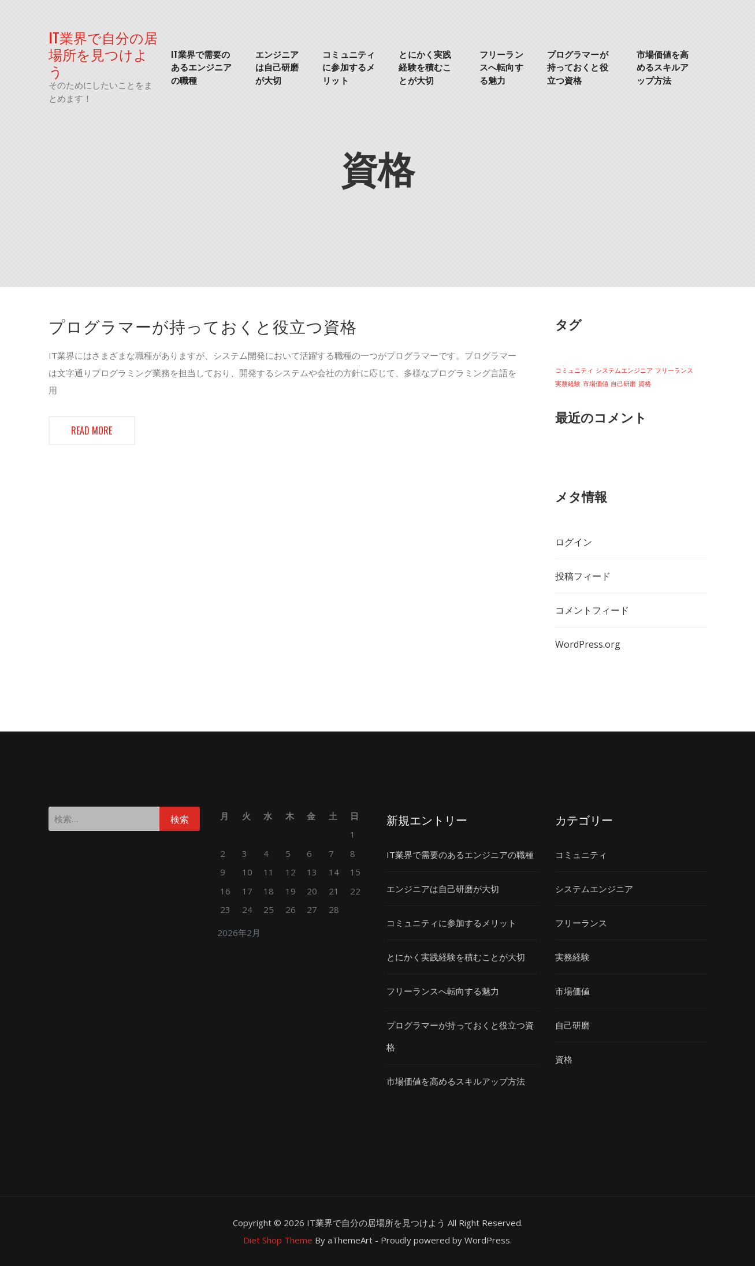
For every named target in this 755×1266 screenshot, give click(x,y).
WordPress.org (587, 644)
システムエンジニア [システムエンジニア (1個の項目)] (624, 370)
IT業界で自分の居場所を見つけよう (103, 54)
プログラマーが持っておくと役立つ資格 (577, 66)
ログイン (573, 542)
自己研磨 (572, 1025)
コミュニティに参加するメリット (348, 66)
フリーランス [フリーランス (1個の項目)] (674, 370)
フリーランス (581, 923)
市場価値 (572, 991)
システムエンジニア (594, 888)
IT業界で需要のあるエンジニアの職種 (201, 66)
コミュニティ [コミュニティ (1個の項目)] (574, 370)
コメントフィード (592, 610)
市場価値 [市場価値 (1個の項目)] (595, 384)
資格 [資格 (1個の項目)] (644, 384)
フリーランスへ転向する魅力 (501, 66)
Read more (91, 430)
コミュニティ (581, 854)
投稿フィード (583, 576)
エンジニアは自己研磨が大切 (277, 66)
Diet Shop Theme (278, 1240)
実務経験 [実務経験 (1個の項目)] (568, 384)
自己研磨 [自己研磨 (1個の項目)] (623, 384)
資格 (563, 1059)
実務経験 (572, 957)
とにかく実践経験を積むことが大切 (425, 66)
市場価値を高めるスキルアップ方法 (663, 66)
